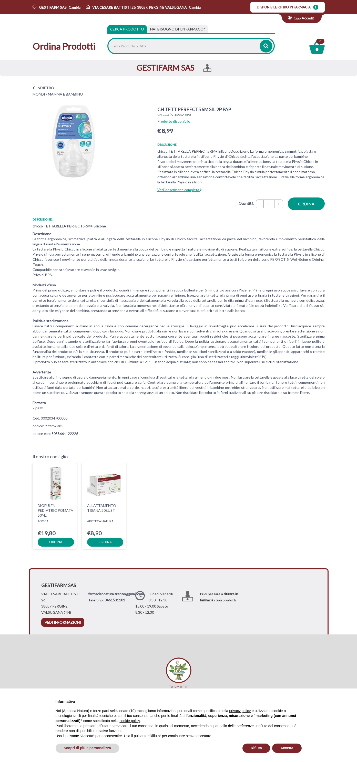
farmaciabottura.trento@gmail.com (116, 594)
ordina (306, 203)
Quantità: (246, 203)
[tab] (177, 29)
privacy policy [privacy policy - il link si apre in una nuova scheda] (240, 711)
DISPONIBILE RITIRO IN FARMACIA (284, 7)
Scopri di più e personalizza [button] (87, 748)
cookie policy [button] (129, 721)
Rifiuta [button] (256, 748)
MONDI (39, 94)
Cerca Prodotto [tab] (127, 29)
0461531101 (115, 600)
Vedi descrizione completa (179, 189)
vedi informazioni (63, 622)
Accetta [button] (286, 748)
